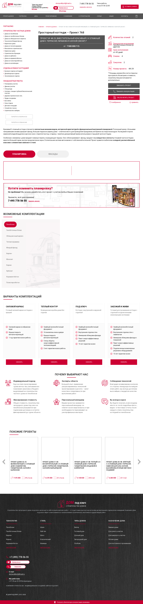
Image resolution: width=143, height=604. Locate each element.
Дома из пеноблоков (11, 34)
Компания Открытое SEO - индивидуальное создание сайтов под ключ (32, 586)
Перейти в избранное (19, 117)
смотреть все (11, 547)
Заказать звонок (86, 7)
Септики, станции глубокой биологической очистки (18, 92)
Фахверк (43, 543)
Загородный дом (80, 539)
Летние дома (113, 539)
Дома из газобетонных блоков (14, 36)
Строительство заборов (12, 110)
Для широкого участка (116, 535)
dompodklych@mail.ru (63, 3)
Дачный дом (79, 535)
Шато (42, 535)
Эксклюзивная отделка (12, 76)
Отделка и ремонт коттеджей (16, 68)
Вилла (76, 527)
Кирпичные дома (10, 43)
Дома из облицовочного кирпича (15, 38)
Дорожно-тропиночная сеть (13, 96)
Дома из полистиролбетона (13, 61)
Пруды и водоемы (10, 98)
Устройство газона (11, 108)
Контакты (124, 16)
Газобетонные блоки (13, 531)
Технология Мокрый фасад (13, 41)
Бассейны (8, 101)
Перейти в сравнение (19, 122)
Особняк (77, 543)
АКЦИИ (111, 16)
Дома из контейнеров (11, 63)
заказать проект (124, 85)
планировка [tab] (19, 154)
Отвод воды (8, 89)
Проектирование (51, 16)
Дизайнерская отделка (12, 73)
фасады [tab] (53, 154)
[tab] (10, 224)
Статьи (99, 16)
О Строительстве (84, 16)
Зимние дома (113, 527)
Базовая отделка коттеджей (13, 71)
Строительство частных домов (16, 31)
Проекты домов (8, 16)
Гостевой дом (79, 531)
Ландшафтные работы (13, 81)
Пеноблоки (10, 527)
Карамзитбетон (12, 543)
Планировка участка (11, 84)
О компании (68, 16)
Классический (45, 539)
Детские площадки (11, 105)
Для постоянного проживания (119, 543)
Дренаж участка (10, 86)
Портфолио (23, 16)
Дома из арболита (10, 56)
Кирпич (9, 535)
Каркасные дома (10, 51)
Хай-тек (43, 531)
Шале (42, 527)
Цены (36, 16)
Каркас (8, 539)
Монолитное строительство (13, 48)
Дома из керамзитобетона (13, 58)
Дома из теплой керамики (13, 46)
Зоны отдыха (9, 103)
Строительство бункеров (12, 53)
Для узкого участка (115, 531)
